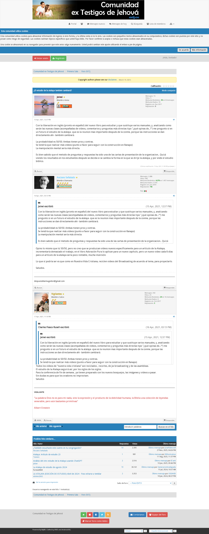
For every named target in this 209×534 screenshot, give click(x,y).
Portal (72, 24)
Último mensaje (154, 448)
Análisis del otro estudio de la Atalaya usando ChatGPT (57, 461)
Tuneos (36, 457)
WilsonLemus (170, 454)
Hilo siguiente (55, 426)
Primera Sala (72, 71)
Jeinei (172, 166)
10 (122, 448)
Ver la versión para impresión (47, 482)
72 (122, 467)
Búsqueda (136, 24)
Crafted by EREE (52, 530)
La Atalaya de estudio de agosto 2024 (50, 467)
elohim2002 (38, 476)
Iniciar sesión (41, 58)
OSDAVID (172, 474)
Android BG (66, 530)
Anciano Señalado (40, 451)
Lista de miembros (156, 24)
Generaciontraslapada (167, 467)
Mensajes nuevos (96, 24)
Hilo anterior (41, 426)
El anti (173, 461)
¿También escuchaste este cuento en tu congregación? (57, 448)
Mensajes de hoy (118, 24)
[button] (172, 23)
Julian (35, 464)
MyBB (44, 530)
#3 (174, 317)
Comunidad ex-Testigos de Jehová (49, 71)
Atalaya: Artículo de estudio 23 (47, 454)
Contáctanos (137, 514)
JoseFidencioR (170, 448)
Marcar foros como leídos (95, 521)
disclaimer (112, 80)
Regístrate (58, 58)
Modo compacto (168, 91)
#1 (174, 120)
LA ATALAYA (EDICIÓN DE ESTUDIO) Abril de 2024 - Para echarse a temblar (67, 474)
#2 (174, 196)
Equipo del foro (157, 514)
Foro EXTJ (85, 71)
